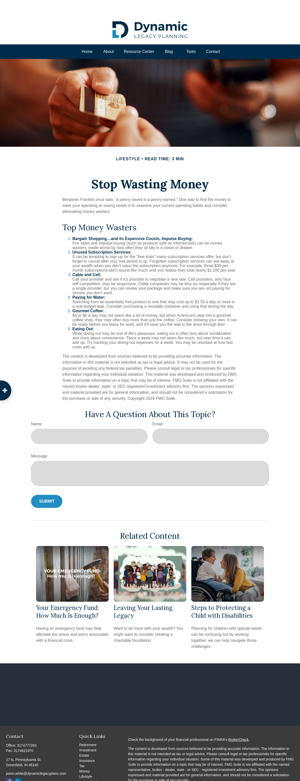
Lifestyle (85, 761)
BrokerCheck (238, 725)
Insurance (86, 746)
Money (84, 756)
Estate (84, 740)
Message (39, 441)
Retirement (87, 730)
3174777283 (27, 730)
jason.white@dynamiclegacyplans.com (36, 758)
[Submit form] (46, 486)
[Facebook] (9, 766)
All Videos (87, 772)
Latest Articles (90, 767)
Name (36, 409)
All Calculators (90, 777)
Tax (82, 751)
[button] (87, 37)
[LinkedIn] (18, 766)
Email (158, 409)
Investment (87, 735)
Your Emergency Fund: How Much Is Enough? (67, 596)
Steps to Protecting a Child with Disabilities (222, 596)
